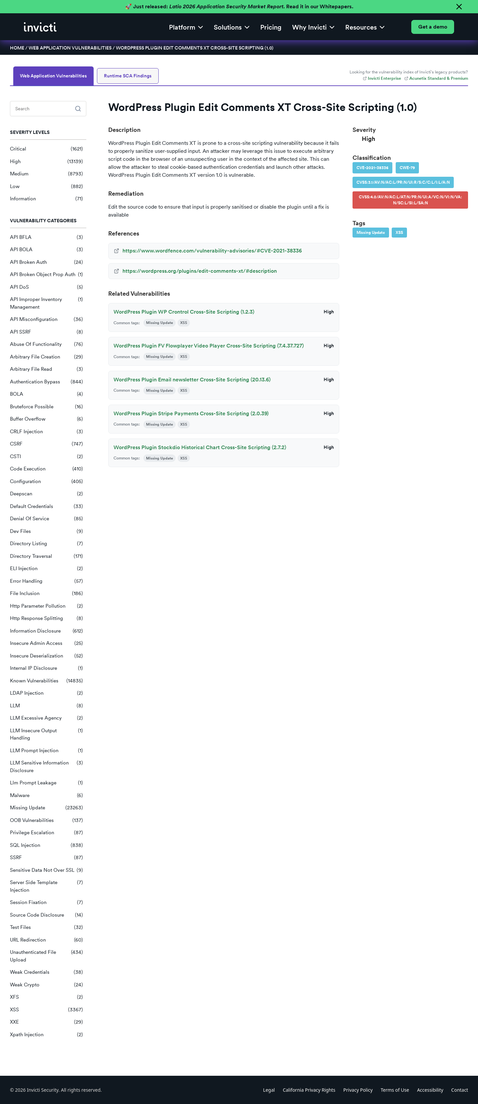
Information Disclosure (46, 631)
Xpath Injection (46, 1035)
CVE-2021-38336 (372, 167)
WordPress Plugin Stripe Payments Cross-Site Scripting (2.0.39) (191, 413)
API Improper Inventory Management (46, 303)
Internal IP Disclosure (46, 668)
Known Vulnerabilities (46, 681)
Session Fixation (46, 902)
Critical (46, 149)
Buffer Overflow (46, 419)
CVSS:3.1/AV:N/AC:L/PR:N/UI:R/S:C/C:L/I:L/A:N (403, 182)
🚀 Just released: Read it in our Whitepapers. (239, 6)
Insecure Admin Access (46, 643)
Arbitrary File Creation (46, 357)
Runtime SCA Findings (128, 75)
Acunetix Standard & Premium (436, 78)
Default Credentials (46, 506)
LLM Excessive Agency (46, 718)
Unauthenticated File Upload (46, 956)
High (46, 161)
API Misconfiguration (46, 319)
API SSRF (46, 332)
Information (46, 199)
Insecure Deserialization (46, 656)
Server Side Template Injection (46, 886)
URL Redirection (46, 940)
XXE (46, 1022)
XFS (46, 997)
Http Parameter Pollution (46, 606)
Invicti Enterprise (382, 78)
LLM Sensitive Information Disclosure (46, 766)
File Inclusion (46, 593)
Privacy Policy (357, 1090)
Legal (269, 1090)
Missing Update (46, 808)
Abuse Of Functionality (46, 344)
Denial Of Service (46, 519)
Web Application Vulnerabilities (70, 47)
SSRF (46, 857)
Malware (46, 795)
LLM (46, 706)
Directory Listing (46, 544)
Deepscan (46, 494)
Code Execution (46, 469)
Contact (459, 1090)
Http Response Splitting (46, 618)
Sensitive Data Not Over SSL (46, 870)
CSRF (46, 444)
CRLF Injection (46, 432)
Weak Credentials (46, 972)
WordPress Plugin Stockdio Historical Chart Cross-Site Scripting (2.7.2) (200, 447)
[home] (40, 27)
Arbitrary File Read (46, 369)
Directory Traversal (46, 556)
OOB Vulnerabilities (46, 820)
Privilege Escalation (46, 833)
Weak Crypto (46, 985)
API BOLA (46, 249)
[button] (186, 26)
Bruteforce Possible (46, 407)
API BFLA (46, 237)
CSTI (46, 456)
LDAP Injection (46, 693)
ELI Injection (46, 568)
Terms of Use (395, 1090)
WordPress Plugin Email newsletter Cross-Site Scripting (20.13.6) (192, 379)
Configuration (46, 481)
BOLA (46, 394)
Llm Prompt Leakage (46, 783)
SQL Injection (46, 845)
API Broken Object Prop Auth (46, 274)
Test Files (46, 927)
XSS (46, 1010)
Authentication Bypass (46, 382)
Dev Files (46, 531)
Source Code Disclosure (46, 915)
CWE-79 (407, 167)
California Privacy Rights (309, 1090)
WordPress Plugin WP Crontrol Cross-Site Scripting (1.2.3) (184, 312)
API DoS (46, 287)
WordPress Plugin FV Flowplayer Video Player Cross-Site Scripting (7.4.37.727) (209, 346)
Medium (46, 174)
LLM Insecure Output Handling (46, 734)
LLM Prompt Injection (46, 750)
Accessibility (430, 1090)
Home (17, 47)
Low (46, 186)
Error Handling (46, 581)
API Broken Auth (46, 262)
